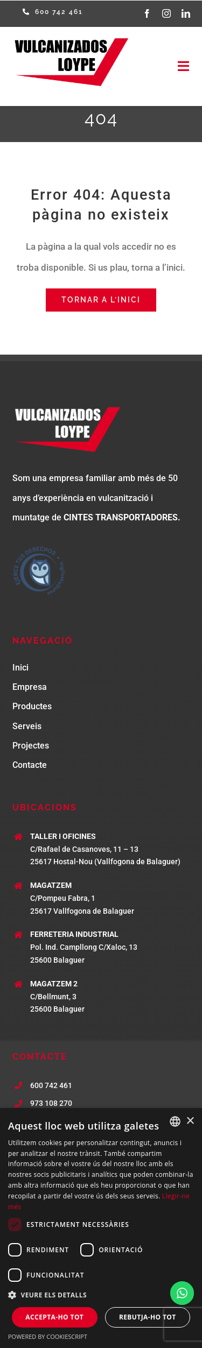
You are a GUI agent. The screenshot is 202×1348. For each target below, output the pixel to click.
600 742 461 (51, 1085)
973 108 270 (51, 1103)
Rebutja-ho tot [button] (147, 1317)
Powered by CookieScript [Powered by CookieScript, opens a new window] (47, 1336)
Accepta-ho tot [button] (54, 1317)
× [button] (190, 1121)
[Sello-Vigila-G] (39, 547)
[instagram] (166, 13)
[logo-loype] (70, 39)
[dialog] (101, 1228)
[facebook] (147, 13)
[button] (101, 1295)
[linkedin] (186, 13)
